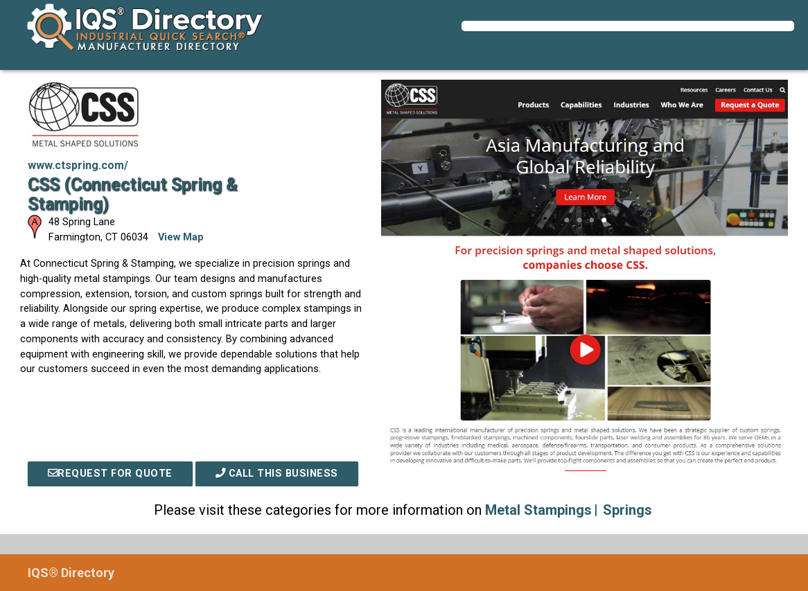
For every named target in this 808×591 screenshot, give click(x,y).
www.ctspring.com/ (78, 165)
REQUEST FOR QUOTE (110, 473)
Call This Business (277, 473)
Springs (627, 510)
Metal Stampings (538, 510)
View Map (181, 237)
